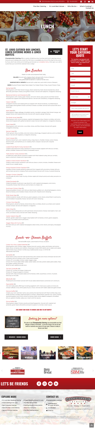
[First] (80, 69)
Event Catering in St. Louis (10, 402)
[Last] (80, 74)
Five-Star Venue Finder (30, 402)
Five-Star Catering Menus (31, 410)
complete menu (44, 62)
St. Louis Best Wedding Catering (11, 400)
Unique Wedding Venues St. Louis (33, 400)
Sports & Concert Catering (9, 410)
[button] (2, 371)
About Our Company (30, 407)
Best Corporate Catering (9, 405)
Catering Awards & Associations (33, 405)
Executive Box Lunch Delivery (11, 407)
